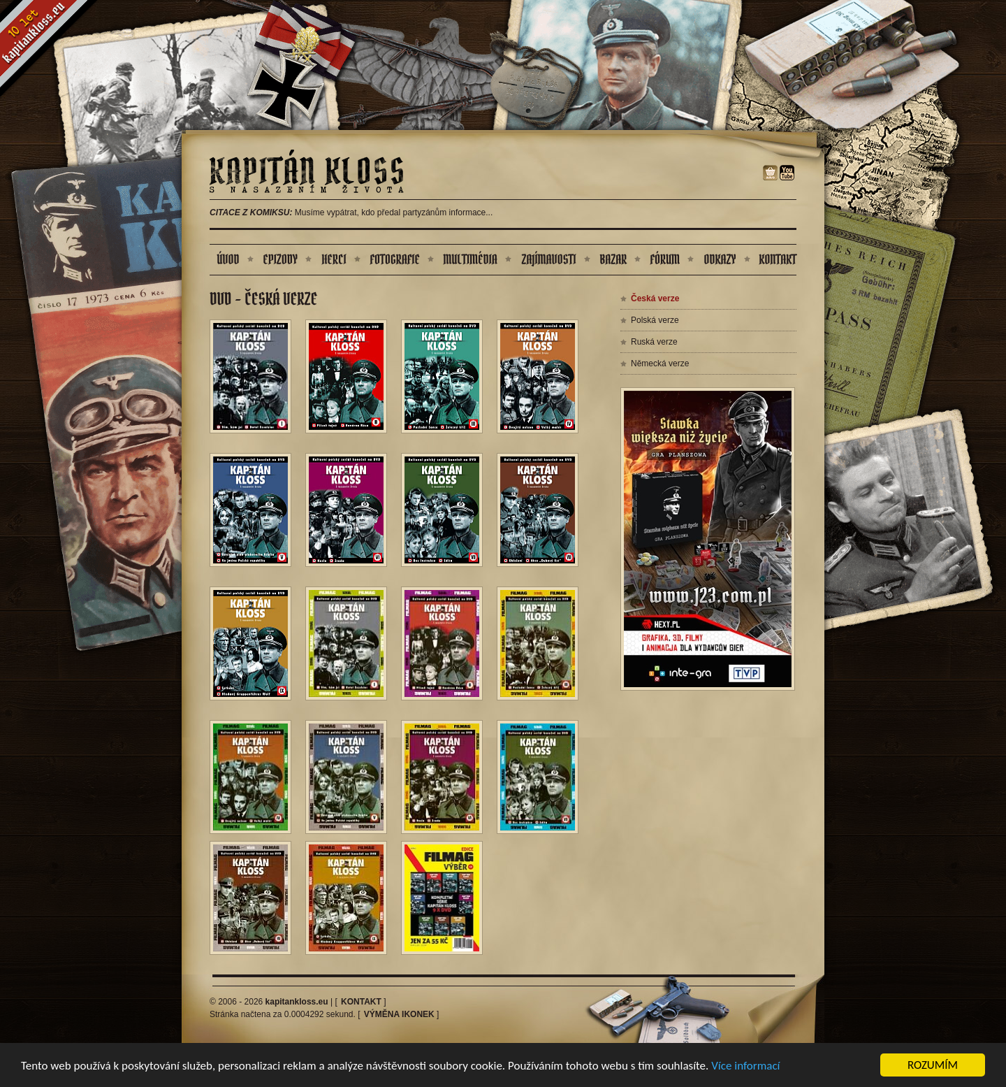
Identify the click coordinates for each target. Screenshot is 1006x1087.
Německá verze (660, 363)
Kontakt (361, 1002)
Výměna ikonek (399, 1014)
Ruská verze (654, 342)
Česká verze (655, 298)
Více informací (745, 1066)
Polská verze (655, 320)
